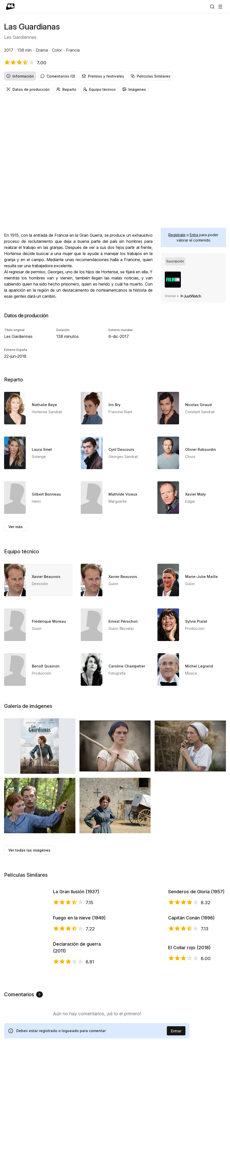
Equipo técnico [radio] (99, 89)
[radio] (175, 261)
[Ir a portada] (10, 7)
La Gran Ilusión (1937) (76, 913)
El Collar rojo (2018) (189, 1050)
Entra (194, 235)
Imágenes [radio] (134, 89)
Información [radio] (20, 76)
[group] (115, 76)
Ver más (15, 527)
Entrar (176, 1150)
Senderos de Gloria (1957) (196, 913)
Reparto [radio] (66, 89)
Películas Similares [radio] (150, 76)
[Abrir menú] (220, 6)
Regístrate (176, 235)
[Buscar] (212, 6)
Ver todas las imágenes (29, 850)
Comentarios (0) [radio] (57, 76)
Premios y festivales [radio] (103, 76)
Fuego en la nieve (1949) (79, 982)
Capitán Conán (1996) (191, 982)
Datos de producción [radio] (28, 89)
